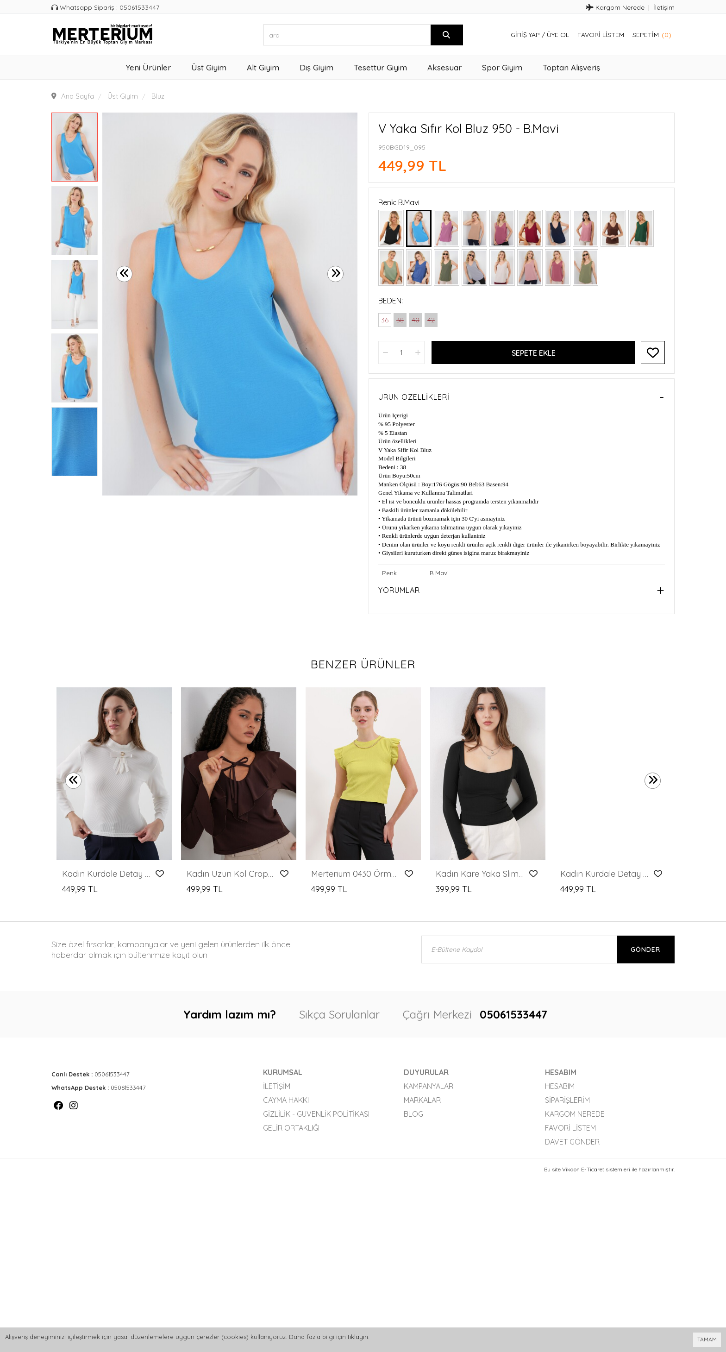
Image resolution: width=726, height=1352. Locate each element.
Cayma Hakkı (286, 1100)
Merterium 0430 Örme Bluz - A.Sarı (355, 874)
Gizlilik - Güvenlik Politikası (316, 1114)
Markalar (422, 1100)
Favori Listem (600, 35)
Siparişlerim (567, 1100)
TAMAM (707, 1339)
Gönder (645, 949)
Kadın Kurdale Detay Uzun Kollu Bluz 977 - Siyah (604, 874)
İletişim (664, 7)
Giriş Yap (525, 35)
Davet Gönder (572, 1141)
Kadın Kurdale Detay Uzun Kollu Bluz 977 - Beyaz (106, 874)
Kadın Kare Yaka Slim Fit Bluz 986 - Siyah (480, 874)
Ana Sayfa (77, 96)
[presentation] (124, 274)
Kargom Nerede (615, 7)
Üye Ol (558, 35)
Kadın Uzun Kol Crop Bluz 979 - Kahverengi (231, 874)
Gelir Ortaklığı (291, 1127)
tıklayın (358, 1336)
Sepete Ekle (534, 353)
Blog (413, 1114)
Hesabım (560, 1086)
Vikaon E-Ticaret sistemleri (596, 1169)
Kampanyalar (428, 1086)
